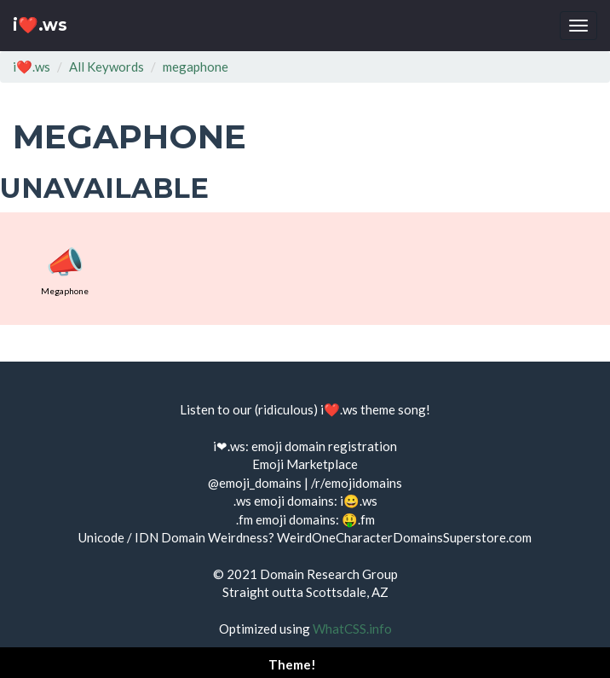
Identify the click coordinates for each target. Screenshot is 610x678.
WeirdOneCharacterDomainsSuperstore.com (404, 537)
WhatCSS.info (352, 628)
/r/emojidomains (356, 482)
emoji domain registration (324, 446)
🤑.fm (358, 519)
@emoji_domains (255, 482)
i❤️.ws (40, 25)
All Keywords (106, 66)
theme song (393, 409)
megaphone (195, 66)
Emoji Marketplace (305, 464)
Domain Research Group (329, 574)
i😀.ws (358, 500)
